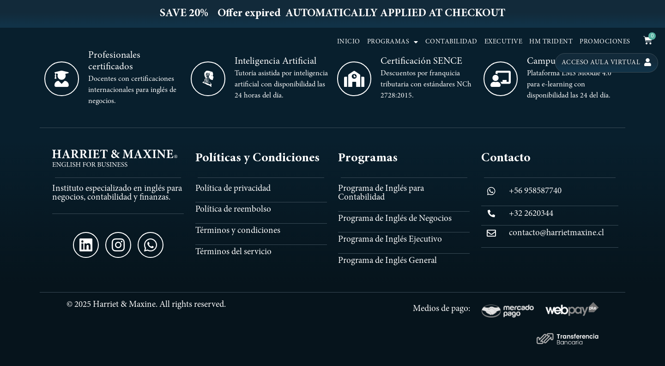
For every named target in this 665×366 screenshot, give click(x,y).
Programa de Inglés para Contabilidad (381, 193)
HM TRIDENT (551, 42)
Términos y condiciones (237, 230)
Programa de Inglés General (387, 260)
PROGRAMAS (392, 42)
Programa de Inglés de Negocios (395, 218)
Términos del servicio (233, 252)
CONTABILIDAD (451, 42)
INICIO (348, 42)
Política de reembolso (233, 209)
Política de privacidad (233, 188)
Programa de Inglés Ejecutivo (390, 239)
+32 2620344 (531, 213)
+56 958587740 (535, 191)
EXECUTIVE (503, 42)
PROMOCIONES (605, 42)
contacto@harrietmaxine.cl (556, 233)
